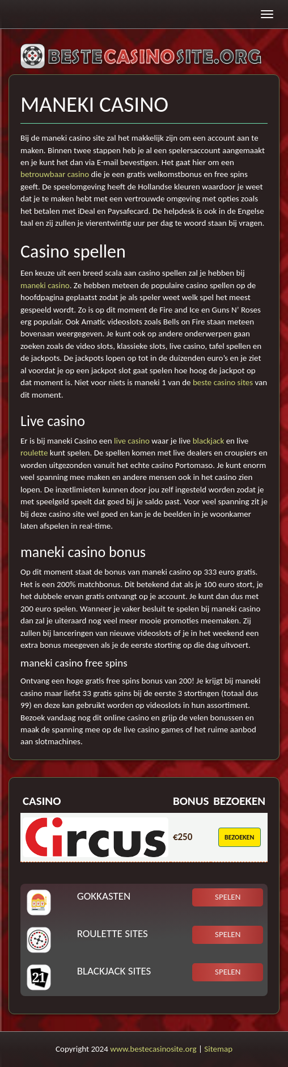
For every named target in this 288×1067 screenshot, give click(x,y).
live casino (132, 441)
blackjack (209, 441)
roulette (34, 453)
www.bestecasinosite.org (153, 1049)
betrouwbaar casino (54, 174)
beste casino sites (223, 382)
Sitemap (218, 1049)
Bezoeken (239, 837)
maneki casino (45, 285)
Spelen (227, 897)
